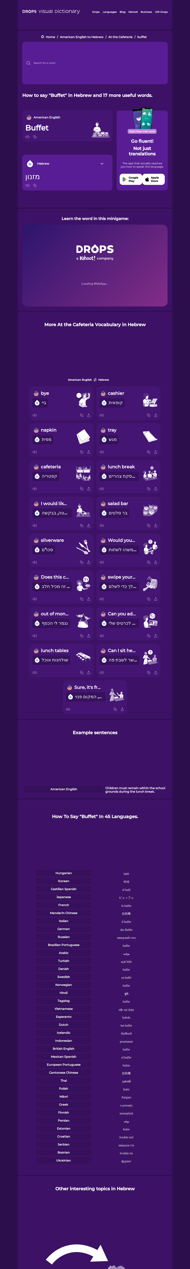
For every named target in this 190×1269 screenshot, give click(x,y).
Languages (110, 11)
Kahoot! (133, 11)
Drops (96, 11)
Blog (122, 11)
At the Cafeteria (120, 37)
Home (50, 37)
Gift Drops (161, 11)
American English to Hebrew (81, 37)
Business (146, 11)
